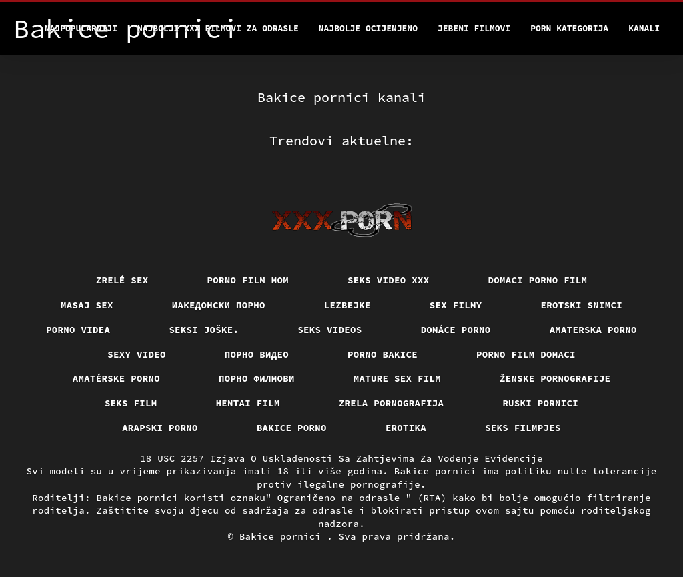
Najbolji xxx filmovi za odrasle (218, 28)
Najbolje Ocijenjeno (368, 28)
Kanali (644, 28)
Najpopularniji (81, 28)
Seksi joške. (204, 330)
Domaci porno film (538, 280)
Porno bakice (383, 354)
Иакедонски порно (218, 305)
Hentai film (248, 403)
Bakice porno (292, 428)
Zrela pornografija (391, 403)
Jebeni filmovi (474, 28)
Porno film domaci (526, 354)
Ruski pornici (540, 403)
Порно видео (257, 354)
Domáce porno (456, 330)
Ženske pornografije (555, 378)
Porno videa (78, 330)
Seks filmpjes (523, 428)
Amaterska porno (593, 330)
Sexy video (136, 354)
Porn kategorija (569, 28)
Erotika (406, 428)
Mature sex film (397, 378)
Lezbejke (347, 305)
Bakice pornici (283, 536)
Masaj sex (87, 305)
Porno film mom (248, 280)
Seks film (131, 403)
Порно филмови (257, 378)
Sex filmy (456, 305)
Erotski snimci (582, 305)
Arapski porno (160, 428)
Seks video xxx (389, 280)
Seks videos (329, 330)
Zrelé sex (122, 280)
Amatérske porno (116, 378)
